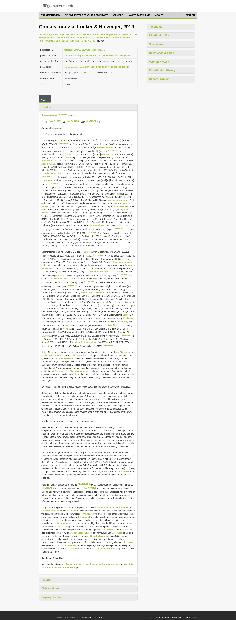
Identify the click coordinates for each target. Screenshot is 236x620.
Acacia (66, 329)
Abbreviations (50, 588)
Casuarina (61, 275)
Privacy (179, 617)
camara (105, 154)
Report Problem (159, 79)
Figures (46, 579)
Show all (45, 100)
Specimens (156, 44)
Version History (159, 61)
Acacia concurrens (122, 262)
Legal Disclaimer (190, 617)
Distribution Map (159, 35)
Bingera (48, 180)
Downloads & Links (161, 53)
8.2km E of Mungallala (86, 342)
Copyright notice (52, 597)
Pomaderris (47, 160)
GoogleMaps (113, 150)
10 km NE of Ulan (53, 173)
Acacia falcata (48, 164)
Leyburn (45, 336)
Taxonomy (155, 26)
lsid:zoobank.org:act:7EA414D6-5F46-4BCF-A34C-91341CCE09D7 (96, 67)
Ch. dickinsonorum (67, 545)
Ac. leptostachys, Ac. (109, 564)
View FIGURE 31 (92, 121)
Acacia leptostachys (118, 200)
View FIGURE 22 (73, 121)
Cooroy (123, 322)
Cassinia (68, 157)
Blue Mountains (105, 147)
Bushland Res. (98, 225)
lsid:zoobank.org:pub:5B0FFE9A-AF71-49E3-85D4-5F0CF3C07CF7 (97, 55)
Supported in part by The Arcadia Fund (159, 617)
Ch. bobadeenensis (51, 355)
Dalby (126, 315)
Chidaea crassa (49, 115)
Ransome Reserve (99, 271)
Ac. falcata (91, 564)
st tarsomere (123, 471)
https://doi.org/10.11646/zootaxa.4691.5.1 (84, 50)
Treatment (47, 107)
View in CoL (62, 114)
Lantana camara (53, 567)
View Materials (63, 143)
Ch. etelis (123, 507)
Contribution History (162, 70)
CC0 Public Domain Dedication (94, 617)
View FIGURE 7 (55, 121)
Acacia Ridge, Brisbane (92, 292)
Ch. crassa (125, 352)
